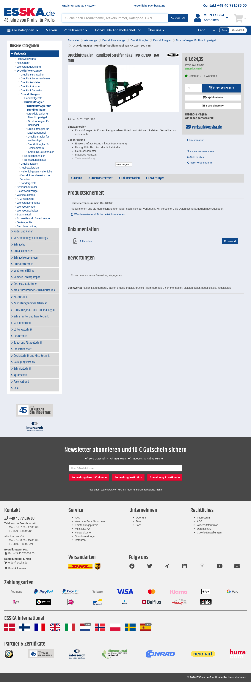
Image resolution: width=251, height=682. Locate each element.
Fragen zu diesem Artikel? (201, 151)
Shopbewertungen (85, 536)
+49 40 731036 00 (19, 518)
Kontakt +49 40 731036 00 (225, 5)
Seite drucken (195, 157)
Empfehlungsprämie (86, 525)
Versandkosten (83, 532)
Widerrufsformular (207, 525)
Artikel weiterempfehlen (200, 162)
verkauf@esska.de (203, 127)
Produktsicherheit (100, 178)
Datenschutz (204, 528)
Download (230, 241)
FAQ (77, 517)
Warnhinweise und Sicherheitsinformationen (99, 214)
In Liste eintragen (213, 106)
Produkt (76, 178)
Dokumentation (195, 140)
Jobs (139, 525)
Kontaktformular (15, 568)
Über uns (141, 517)
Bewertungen (155, 178)
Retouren (80, 539)
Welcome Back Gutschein (90, 521)
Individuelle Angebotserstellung (118, 30)
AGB (200, 521)
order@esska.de (15, 562)
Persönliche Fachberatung (149, 5)
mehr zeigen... (124, 164)
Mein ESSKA (82, 528)
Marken (51, 30)
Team (139, 521)
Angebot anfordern (213, 97)
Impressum (203, 517)
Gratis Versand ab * (78, 5)
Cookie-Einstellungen (209, 532)
